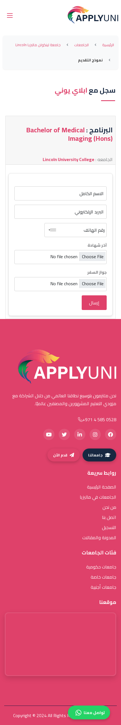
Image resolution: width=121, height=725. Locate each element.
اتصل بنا (109, 517)
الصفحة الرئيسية (101, 487)
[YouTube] (48, 434)
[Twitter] (64, 434)
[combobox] (51, 230)
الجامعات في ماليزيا (98, 497)
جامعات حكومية (101, 567)
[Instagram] (95, 434)
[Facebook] (110, 434)
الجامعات (81, 44)
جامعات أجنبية (103, 587)
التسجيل (109, 527)
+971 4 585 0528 (97, 419)
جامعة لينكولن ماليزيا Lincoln (38, 44)
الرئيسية (108, 44)
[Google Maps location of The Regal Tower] (60, 644)
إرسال (94, 302)
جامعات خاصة (103, 577)
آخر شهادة (97, 245)
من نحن (109, 507)
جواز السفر (97, 272)
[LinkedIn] (79, 434)
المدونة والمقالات (99, 537)
